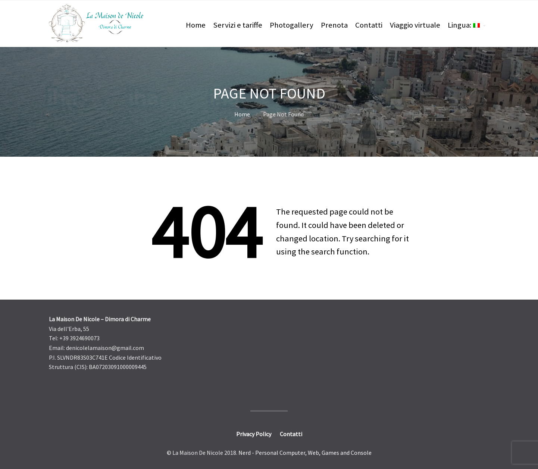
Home (196, 25)
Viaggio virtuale (415, 25)
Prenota (334, 25)
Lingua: (464, 25)
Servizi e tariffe (237, 25)
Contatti (368, 25)
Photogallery (291, 25)
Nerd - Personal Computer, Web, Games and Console (305, 452)
